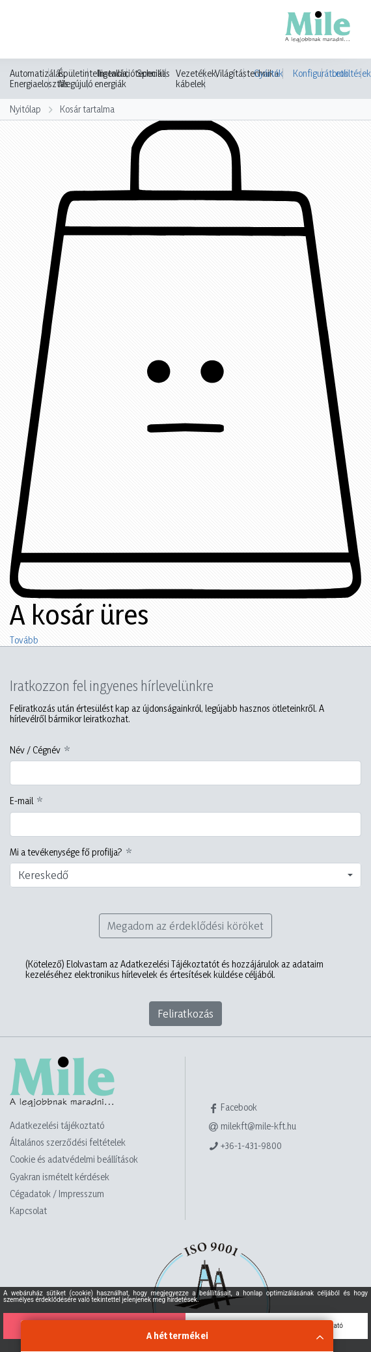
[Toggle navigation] (28, 31)
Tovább (24, 639)
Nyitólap (25, 109)
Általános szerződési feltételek (68, 1142)
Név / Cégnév (35, 750)
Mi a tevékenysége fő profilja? (66, 852)
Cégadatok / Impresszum (57, 1193)
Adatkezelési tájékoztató (57, 1125)
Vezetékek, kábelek (197, 78)
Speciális (153, 73)
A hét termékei (177, 1335)
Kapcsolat (28, 1210)
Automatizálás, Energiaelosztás (39, 78)
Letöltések (346, 73)
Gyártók (268, 73)
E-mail (21, 801)
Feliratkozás (185, 1013)
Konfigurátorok (307, 73)
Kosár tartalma (87, 109)
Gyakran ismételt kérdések (59, 1176)
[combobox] (185, 875)
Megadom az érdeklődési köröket (185, 925)
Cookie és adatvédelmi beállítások (74, 1159)
